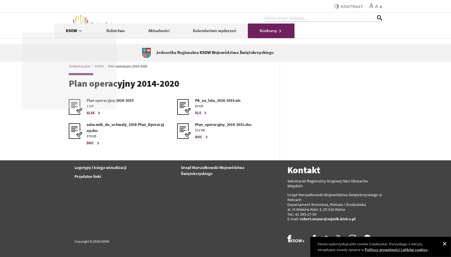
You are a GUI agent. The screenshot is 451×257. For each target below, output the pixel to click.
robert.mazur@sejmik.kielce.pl (328, 218)
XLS (201, 112)
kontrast (347, 6)
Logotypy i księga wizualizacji (100, 167)
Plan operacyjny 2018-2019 (110, 100)
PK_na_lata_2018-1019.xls (217, 100)
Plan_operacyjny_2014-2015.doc (223, 124)
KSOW (162, 33)
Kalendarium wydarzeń (302, 33)
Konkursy (358, 33)
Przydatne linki (87, 176)
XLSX (94, 112)
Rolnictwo (203, 33)
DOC (94, 143)
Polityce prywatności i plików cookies (396, 249)
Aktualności (246, 33)
